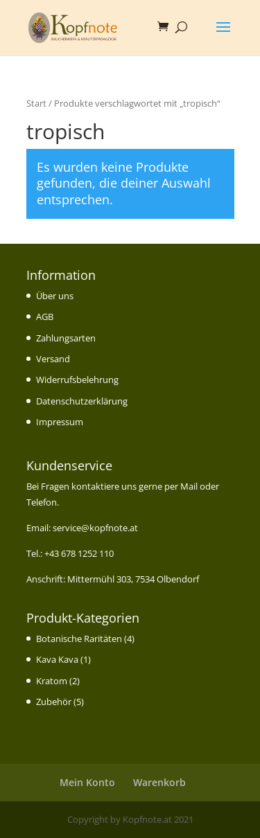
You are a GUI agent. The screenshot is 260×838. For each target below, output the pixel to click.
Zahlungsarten (66, 338)
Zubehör (53, 701)
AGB (44, 316)
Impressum (59, 422)
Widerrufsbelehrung (77, 379)
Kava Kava (57, 659)
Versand (53, 359)
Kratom (51, 681)
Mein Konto (87, 782)
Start (36, 103)
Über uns (54, 295)
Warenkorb (159, 782)
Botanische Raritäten (79, 638)
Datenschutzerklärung (82, 401)
